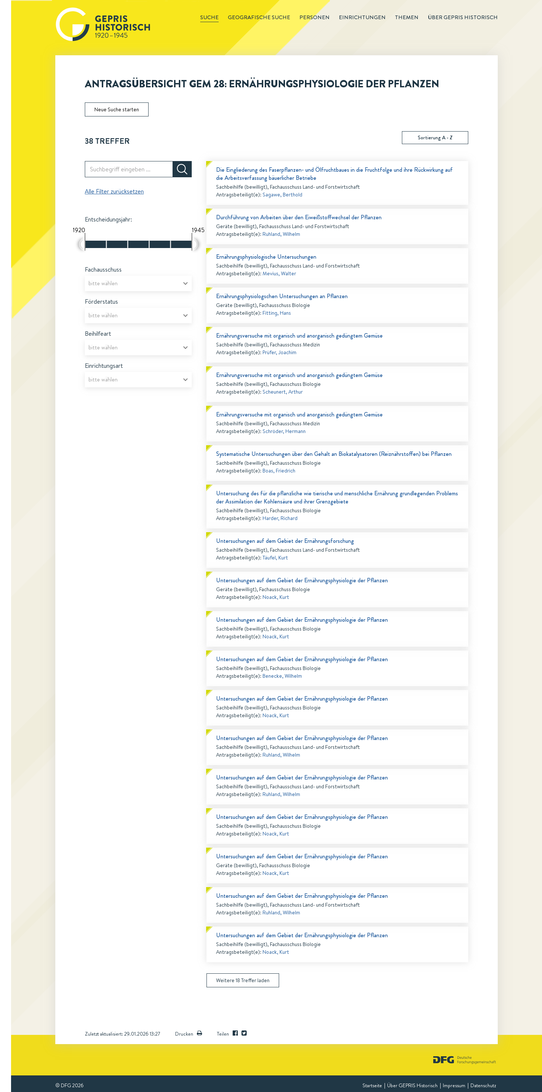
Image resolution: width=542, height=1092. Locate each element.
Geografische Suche (259, 17)
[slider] (82, 244)
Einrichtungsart (104, 366)
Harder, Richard (280, 518)
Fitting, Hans (277, 313)
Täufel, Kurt (275, 557)
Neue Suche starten (116, 109)
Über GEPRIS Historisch (412, 1085)
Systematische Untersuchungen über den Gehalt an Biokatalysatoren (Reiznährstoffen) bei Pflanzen (334, 454)
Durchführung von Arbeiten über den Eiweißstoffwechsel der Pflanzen (299, 217)
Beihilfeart (98, 333)
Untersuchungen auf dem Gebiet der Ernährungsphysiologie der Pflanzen (302, 580)
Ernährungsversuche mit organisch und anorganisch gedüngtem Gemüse (299, 335)
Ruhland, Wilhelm (281, 234)
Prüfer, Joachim (279, 352)
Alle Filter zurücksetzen (114, 191)
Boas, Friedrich (279, 470)
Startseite (372, 1085)
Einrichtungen (362, 17)
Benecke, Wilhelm (282, 676)
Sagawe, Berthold (282, 194)
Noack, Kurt (276, 597)
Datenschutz (483, 1085)
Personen (314, 17)
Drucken (188, 1033)
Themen (406, 17)
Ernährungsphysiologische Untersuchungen (266, 256)
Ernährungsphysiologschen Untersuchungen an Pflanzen (282, 296)
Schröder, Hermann (284, 431)
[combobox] (138, 283)
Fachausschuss (103, 269)
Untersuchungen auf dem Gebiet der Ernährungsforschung (285, 541)
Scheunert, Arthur (283, 391)
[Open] (185, 283)
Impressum (454, 1085)
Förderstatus (101, 301)
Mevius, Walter (279, 273)
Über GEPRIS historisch (463, 17)
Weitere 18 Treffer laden (243, 980)
